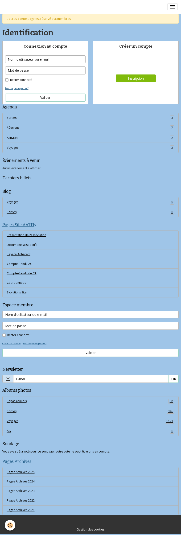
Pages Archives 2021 (21, 510)
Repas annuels (90, 401)
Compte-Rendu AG (19, 264)
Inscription (136, 78)
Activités (90, 138)
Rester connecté (21, 80)
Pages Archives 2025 (21, 472)
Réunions (90, 127)
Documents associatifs (22, 245)
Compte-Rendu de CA (22, 273)
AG (90, 431)
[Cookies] (10, 525)
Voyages (90, 147)
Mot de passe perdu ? (17, 88)
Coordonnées (16, 283)
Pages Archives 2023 (21, 491)
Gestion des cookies (90, 529)
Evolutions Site (17, 292)
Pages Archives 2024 (21, 481)
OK (173, 379)
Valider (45, 97)
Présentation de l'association (26, 235)
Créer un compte (11, 343)
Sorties (90, 117)
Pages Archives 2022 (21, 500)
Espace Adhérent (18, 254)
